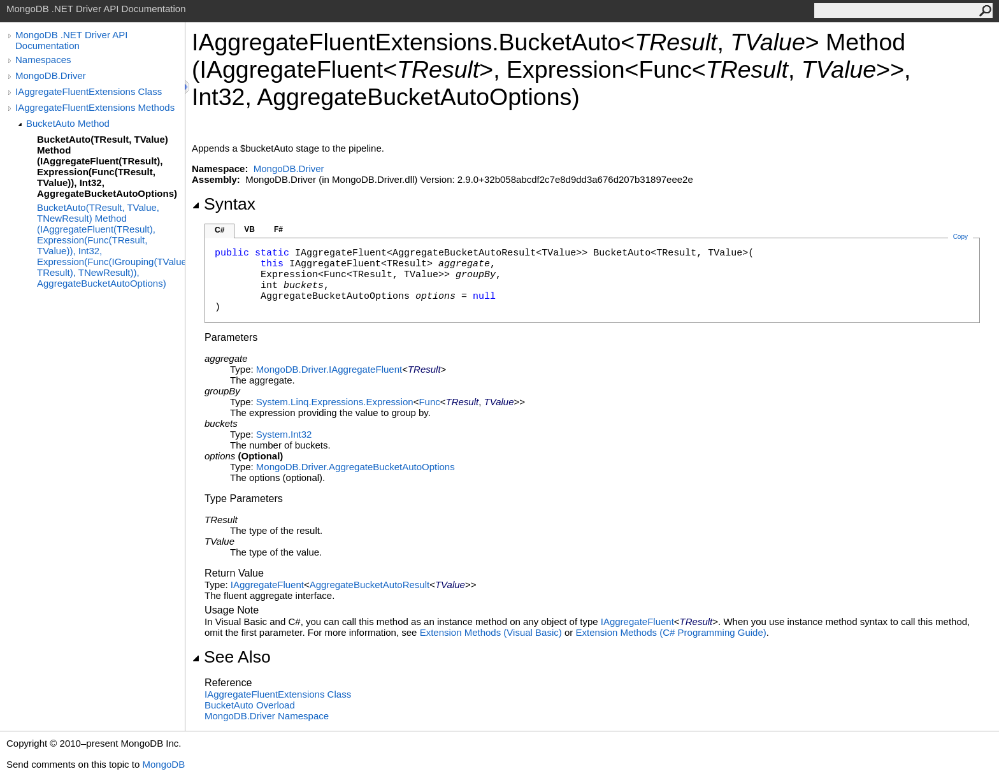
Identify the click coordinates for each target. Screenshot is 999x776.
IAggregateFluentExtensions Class (88, 91)
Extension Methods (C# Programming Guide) (670, 632)
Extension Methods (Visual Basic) (491, 632)
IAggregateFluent (267, 584)
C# (219, 230)
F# (278, 229)
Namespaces (43, 59)
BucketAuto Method (68, 123)
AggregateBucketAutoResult (369, 584)
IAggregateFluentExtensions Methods (95, 107)
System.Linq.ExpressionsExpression (334, 401)
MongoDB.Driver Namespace (267, 715)
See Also (231, 656)
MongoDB (163, 764)
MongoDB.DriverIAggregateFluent (329, 369)
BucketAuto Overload (250, 705)
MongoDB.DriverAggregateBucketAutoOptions (355, 466)
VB (249, 229)
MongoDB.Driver (50, 75)
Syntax (223, 203)
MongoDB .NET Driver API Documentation (71, 40)
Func (429, 401)
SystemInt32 (284, 434)
